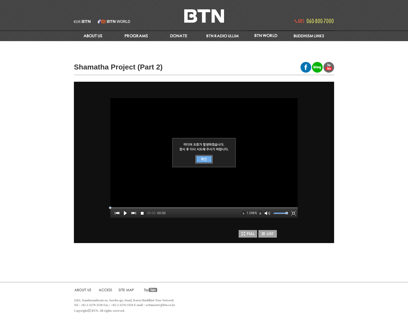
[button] (117, 213)
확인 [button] (204, 159)
